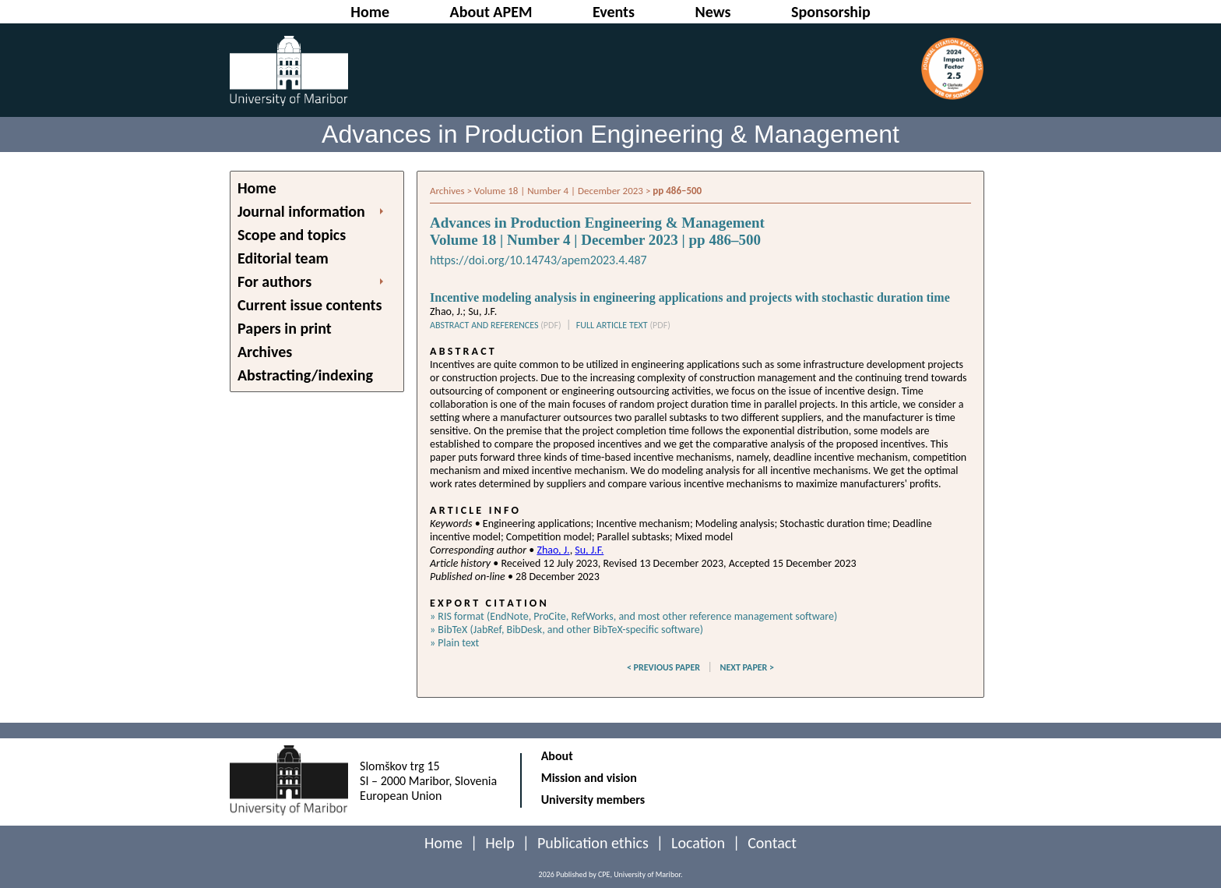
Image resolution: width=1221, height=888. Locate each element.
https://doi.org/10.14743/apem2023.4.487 (538, 260)
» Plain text (454, 642)
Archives (265, 351)
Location (698, 842)
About (557, 755)
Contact (772, 842)
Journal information (301, 211)
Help (500, 842)
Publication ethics (593, 842)
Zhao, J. (553, 550)
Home (257, 188)
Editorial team (283, 258)
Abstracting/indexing (305, 375)
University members (593, 799)
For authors (274, 281)
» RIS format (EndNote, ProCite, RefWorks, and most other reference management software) (633, 616)
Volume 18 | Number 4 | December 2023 (558, 190)
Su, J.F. (589, 550)
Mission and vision (589, 777)
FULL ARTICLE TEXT (623, 325)
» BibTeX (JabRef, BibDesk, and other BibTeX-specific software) (566, 629)
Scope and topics (292, 234)
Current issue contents (310, 304)
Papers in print (285, 328)
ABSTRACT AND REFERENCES (495, 325)
